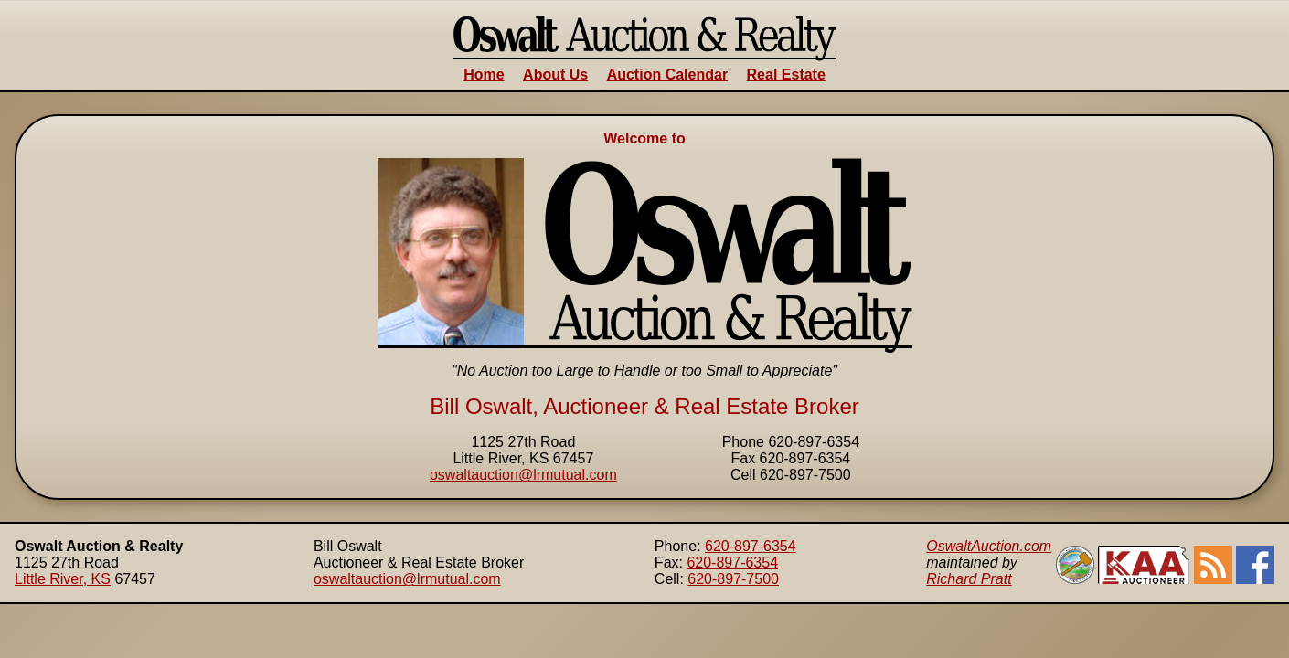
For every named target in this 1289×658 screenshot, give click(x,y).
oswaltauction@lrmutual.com (523, 475)
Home (483, 74)
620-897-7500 (733, 579)
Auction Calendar (667, 74)
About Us (555, 74)
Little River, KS (63, 579)
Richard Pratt (968, 579)
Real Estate (786, 74)
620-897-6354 (750, 546)
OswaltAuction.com (988, 546)
